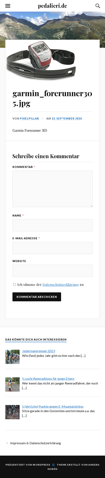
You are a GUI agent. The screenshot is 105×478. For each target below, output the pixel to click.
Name (18, 215)
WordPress (41, 464)
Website (19, 261)
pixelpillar (29, 118)
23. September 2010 (67, 118)
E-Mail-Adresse (26, 238)
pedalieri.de (52, 5)
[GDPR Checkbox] (14, 284)
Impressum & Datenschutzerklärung (35, 443)
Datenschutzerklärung (60, 284)
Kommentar (23, 167)
